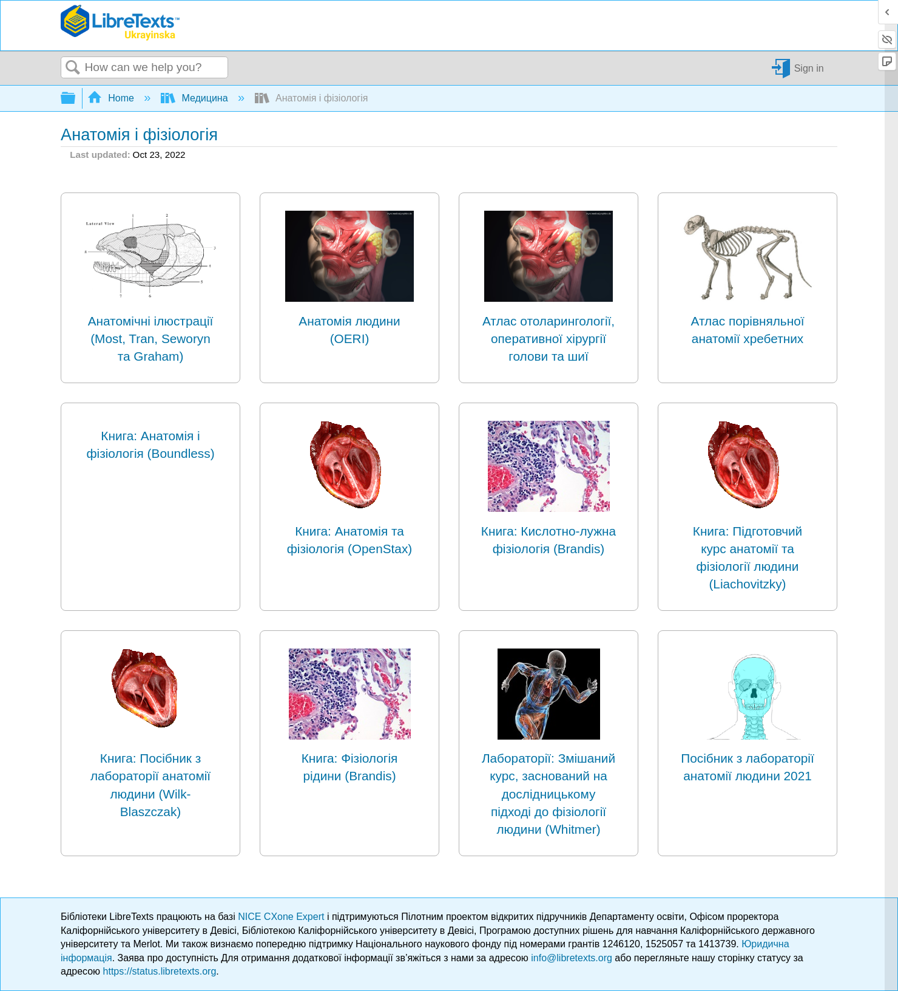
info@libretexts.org (571, 958)
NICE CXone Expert (282, 916)
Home (112, 98)
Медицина (196, 98)
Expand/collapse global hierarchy (75, 98)
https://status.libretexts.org (160, 971)
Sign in (809, 68)
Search (73, 68)
